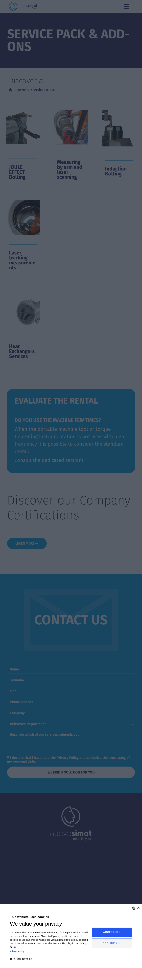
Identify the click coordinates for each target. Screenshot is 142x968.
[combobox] (133, 908)
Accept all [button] (112, 932)
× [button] (138, 908)
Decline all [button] (112, 943)
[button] (49, 959)
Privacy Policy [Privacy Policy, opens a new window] (17, 951)
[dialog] (71, 936)
